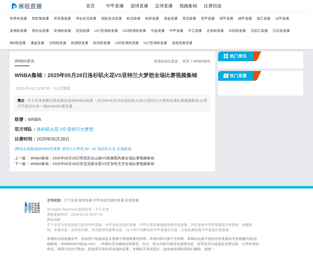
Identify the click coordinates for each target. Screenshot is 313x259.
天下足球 (71, 200)
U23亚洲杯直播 (134, 31)
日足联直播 (281, 31)
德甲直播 (245, 18)
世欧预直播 (40, 18)
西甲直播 (226, 18)
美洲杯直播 (18, 31)
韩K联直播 (18, 43)
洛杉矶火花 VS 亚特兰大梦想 (65, 129)
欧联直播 (152, 18)
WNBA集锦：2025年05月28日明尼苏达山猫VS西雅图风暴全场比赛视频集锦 (92, 158)
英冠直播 (189, 18)
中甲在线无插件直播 (108, 200)
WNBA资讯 (201, 61)
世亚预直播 (62, 18)
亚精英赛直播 (182, 43)
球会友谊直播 (86, 18)
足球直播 (164, 5)
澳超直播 (37, 43)
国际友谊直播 (111, 18)
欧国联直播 (79, 43)
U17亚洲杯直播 (106, 31)
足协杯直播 (215, 31)
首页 (90, 5)
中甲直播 (115, 5)
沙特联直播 (57, 43)
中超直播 (158, 31)
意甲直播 (208, 18)
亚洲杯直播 (62, 31)
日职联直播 (237, 31)
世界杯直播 (18, 18)
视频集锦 (188, 5)
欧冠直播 (133, 18)
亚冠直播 (82, 31)
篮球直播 (139, 5)
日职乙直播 (259, 31)
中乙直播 (195, 31)
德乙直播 (263, 18)
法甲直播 (282, 18)
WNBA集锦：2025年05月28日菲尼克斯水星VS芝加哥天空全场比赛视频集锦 (92, 164)
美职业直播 (40, 31)
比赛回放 (213, 5)
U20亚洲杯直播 (127, 43)
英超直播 (171, 18)
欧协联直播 (101, 43)
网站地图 (54, 220)
